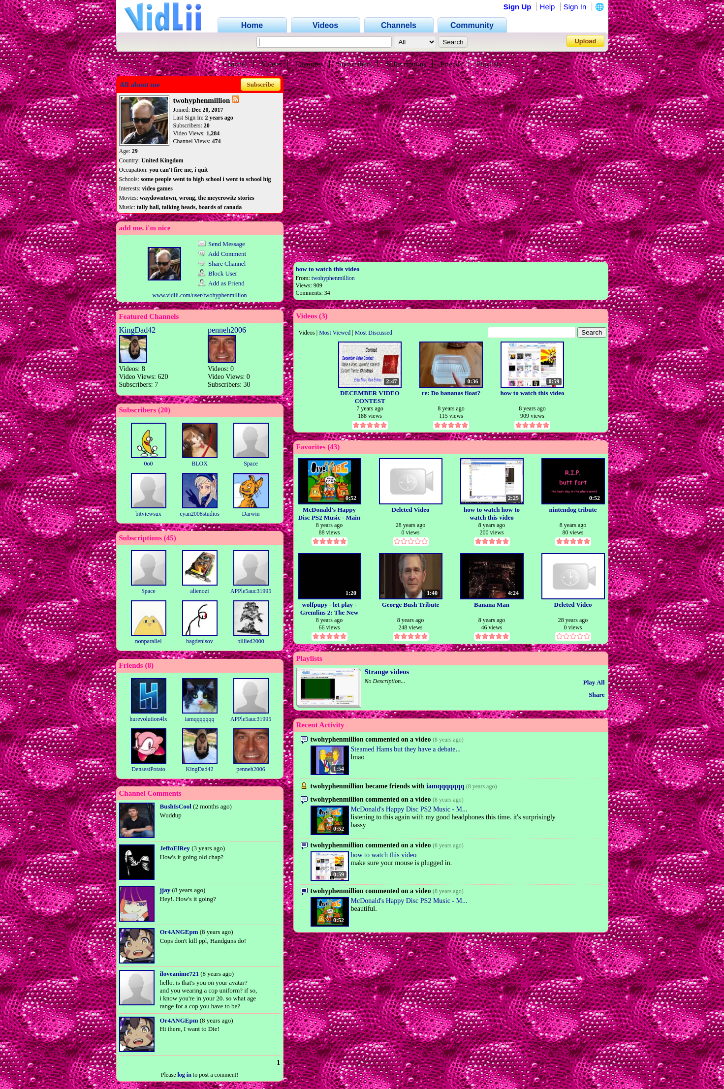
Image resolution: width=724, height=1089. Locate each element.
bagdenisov (199, 641)
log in (184, 1074)
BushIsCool (175, 806)
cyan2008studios (200, 513)
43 (333, 447)
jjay (165, 890)
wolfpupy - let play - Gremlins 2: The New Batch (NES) (329, 608)
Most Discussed (373, 332)
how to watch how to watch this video (492, 513)
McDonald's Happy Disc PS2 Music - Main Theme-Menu (329, 513)
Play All (594, 682)
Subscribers (354, 64)
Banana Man (491, 604)
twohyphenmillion (333, 278)
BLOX (199, 463)
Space (251, 463)
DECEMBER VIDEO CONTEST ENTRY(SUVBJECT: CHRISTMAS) (370, 396)
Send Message (221, 244)
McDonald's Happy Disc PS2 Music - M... (409, 809)
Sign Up (518, 6)
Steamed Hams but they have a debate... (406, 749)
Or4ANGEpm (179, 931)
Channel (234, 64)
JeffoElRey (175, 848)
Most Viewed (334, 332)
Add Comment (222, 253)
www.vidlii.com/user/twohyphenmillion (200, 295)
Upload (585, 41)
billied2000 (250, 641)
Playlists (489, 64)
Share (596, 694)
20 (164, 410)
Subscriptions (406, 64)
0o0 (148, 463)
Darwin (251, 513)
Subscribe (260, 84)
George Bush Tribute (411, 604)
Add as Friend (221, 283)
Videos (271, 64)
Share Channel (222, 263)
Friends (452, 64)
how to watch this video (328, 269)
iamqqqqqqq (200, 719)
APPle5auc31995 (250, 591)
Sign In (575, 6)
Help (547, 6)
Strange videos (387, 672)
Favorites (309, 64)
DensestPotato (148, 769)
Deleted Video (411, 509)
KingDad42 (137, 330)
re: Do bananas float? (451, 393)
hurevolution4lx (148, 719)
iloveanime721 (179, 973)
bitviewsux (148, 513)
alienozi (199, 591)
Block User (217, 273)
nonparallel (148, 641)
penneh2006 (227, 330)
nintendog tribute (573, 509)
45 (170, 538)
